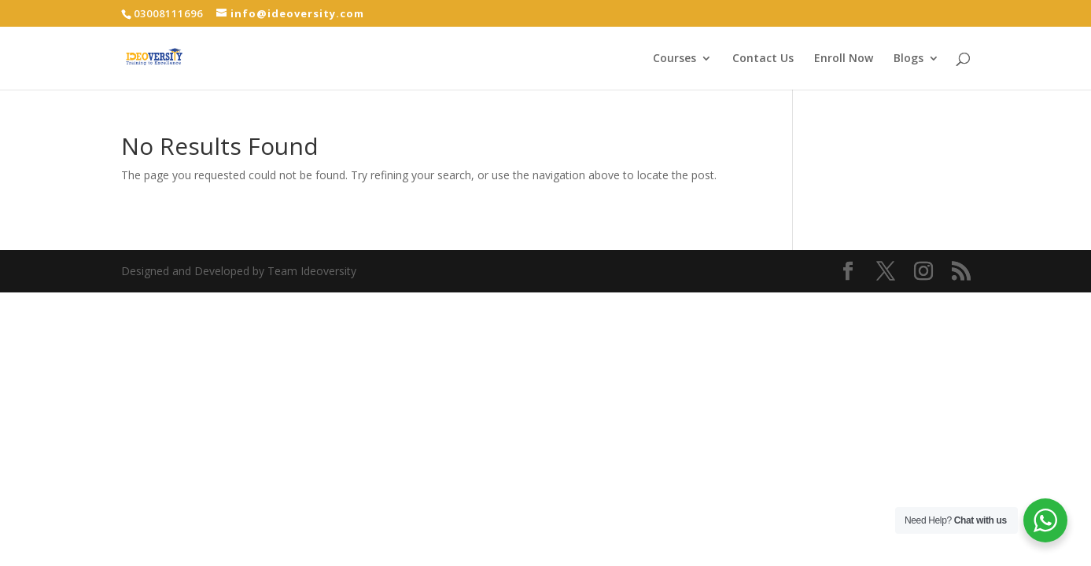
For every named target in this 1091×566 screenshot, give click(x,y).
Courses (674, 59)
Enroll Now (843, 59)
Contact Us (763, 59)
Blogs (908, 59)
